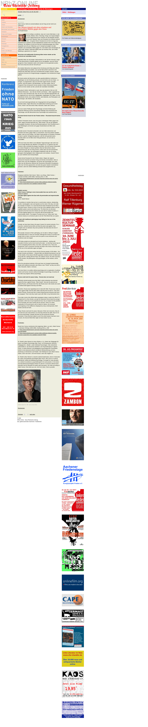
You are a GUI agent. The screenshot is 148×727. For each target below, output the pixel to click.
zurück (19, 15)
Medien (4, 41)
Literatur (4, 53)
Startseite (20, 414)
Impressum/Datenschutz (8, 66)
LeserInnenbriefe (6, 57)
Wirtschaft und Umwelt (8, 29)
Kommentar (5, 36)
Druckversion (21, 18)
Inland (3, 24)
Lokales (4, 22)
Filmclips (4, 43)
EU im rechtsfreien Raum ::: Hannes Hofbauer (71, 66)
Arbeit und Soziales (7, 27)
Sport (3, 48)
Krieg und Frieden (7, 34)
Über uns (4, 62)
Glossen (4, 38)
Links (3, 59)
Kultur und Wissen (7, 50)
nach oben (32, 414)
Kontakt (4, 64)
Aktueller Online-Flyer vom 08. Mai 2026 (28, 11)
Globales (4, 31)
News (3, 20)
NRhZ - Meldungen (68, 12)
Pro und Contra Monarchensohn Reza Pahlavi (73, 111)
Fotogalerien (5, 46)
